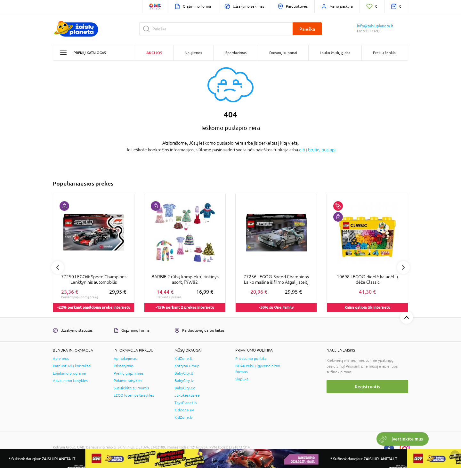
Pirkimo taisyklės (128, 380)
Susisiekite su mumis (131, 388)
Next (403, 267)
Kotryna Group (186, 366)
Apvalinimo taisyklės (70, 380)
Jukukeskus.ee (187, 395)
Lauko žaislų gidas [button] (335, 53)
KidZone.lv (183, 417)
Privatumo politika (251, 358)
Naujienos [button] (193, 53)
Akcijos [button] (154, 52)
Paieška (307, 29)
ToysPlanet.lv (185, 403)
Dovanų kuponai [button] (283, 53)
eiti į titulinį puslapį (317, 149)
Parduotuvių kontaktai (72, 366)
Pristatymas (123, 366)
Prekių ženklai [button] (385, 53)
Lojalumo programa (69, 373)
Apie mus (61, 358)
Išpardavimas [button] (236, 53)
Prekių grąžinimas (128, 373)
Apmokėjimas (125, 358)
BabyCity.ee (184, 388)
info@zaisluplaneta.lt (375, 26)
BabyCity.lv (184, 380)
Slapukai (242, 379)
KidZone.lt (183, 358)
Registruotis (367, 386)
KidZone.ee (184, 410)
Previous (57, 267)
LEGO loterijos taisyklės (134, 395)
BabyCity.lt (183, 373)
